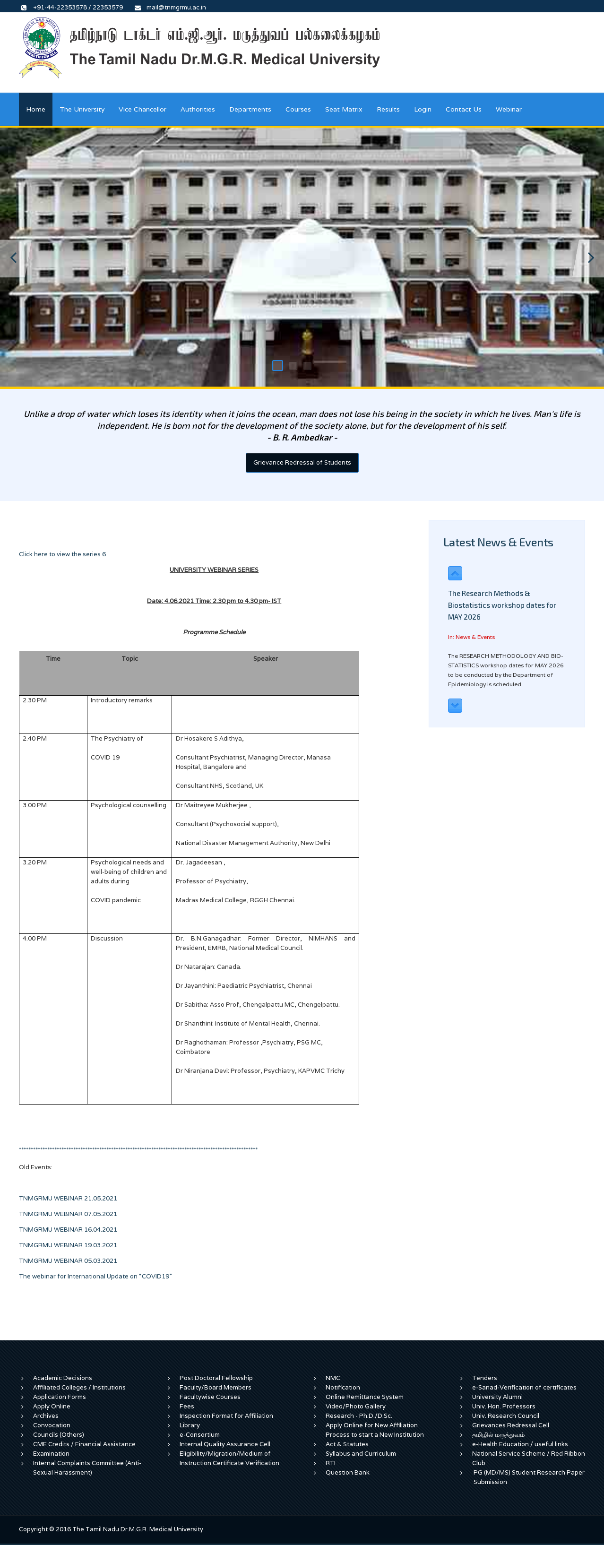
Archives (46, 1416)
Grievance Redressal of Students (302, 462)
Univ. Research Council (505, 1416)
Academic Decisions (62, 1378)
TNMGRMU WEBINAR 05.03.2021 (74, 1261)
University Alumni (497, 1397)
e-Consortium (200, 1435)
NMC (333, 1378)
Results (388, 109)
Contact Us (464, 109)
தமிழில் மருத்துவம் (498, 1435)
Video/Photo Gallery (356, 1406)
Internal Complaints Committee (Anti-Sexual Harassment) (87, 1467)
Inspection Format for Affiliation (226, 1416)
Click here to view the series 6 (63, 554)
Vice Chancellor (142, 109)
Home (35, 109)
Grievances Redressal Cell (510, 1425)
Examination (51, 1454)
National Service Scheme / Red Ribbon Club (528, 1458)
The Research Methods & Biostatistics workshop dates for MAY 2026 (502, 605)
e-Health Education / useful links (520, 1444)
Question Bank (348, 1472)
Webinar (509, 109)
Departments (250, 109)
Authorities (198, 109)
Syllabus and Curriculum (361, 1454)
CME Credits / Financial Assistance (84, 1444)
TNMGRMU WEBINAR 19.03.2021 (68, 1245)
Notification (343, 1387)
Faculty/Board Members (215, 1387)
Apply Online (51, 1406)
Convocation (51, 1425)
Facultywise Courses (210, 1397)
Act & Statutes (347, 1444)
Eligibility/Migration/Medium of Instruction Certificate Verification (229, 1458)
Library (190, 1425)
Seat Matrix (343, 109)
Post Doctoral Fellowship (216, 1378)
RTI (331, 1463)
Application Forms (59, 1397)
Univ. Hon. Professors (503, 1406)
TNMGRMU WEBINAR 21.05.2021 (68, 1198)
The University (82, 109)
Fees (187, 1406)
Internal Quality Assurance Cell (225, 1444)
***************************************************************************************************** (139, 1150)
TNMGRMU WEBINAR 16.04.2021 (68, 1230)
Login (422, 109)
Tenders (484, 1378)
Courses (298, 109)
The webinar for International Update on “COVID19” (95, 1276)
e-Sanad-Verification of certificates (524, 1387)
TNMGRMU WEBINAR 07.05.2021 (68, 1214)
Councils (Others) (58, 1435)
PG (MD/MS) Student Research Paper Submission (529, 1477)
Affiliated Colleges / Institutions (79, 1387)
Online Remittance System (365, 1397)
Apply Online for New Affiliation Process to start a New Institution (375, 1430)
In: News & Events (471, 636)
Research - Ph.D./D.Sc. (359, 1416)
